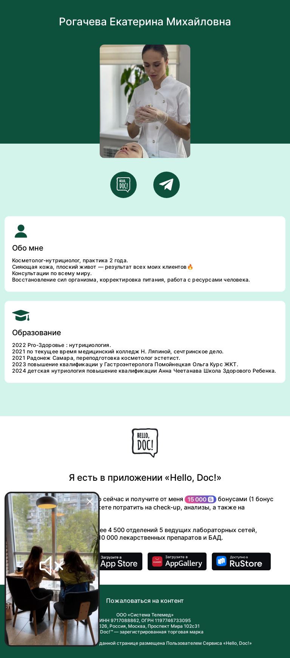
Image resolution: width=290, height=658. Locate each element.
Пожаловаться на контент (145, 600)
